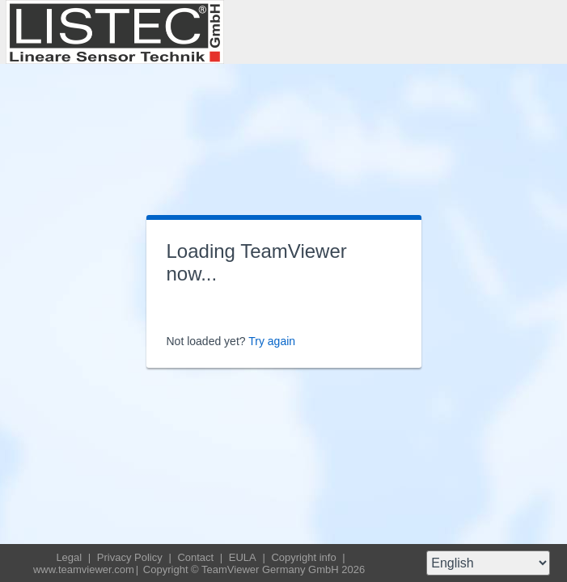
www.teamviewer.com (83, 569)
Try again (271, 341)
